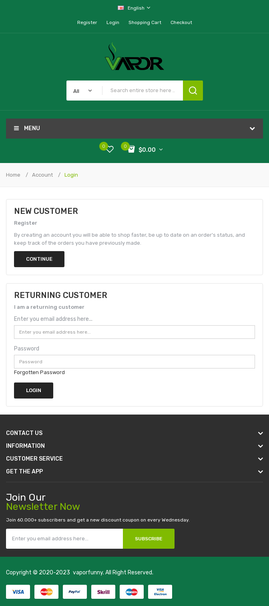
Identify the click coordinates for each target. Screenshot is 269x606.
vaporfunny (88, 572)
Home (13, 175)
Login (112, 22)
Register (87, 22)
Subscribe (149, 539)
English (134, 8)
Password (26, 348)
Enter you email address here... (53, 319)
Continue (39, 259)
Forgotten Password (39, 372)
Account (42, 175)
